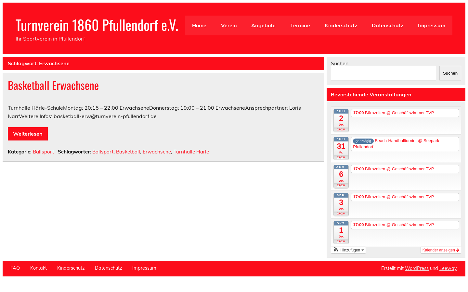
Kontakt (38, 268)
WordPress (417, 268)
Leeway (448, 268)
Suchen (339, 63)
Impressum (431, 25)
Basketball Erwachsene (53, 85)
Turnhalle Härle (191, 152)
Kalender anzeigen (440, 250)
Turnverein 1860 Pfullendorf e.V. (97, 24)
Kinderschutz (341, 25)
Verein (229, 25)
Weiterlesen (28, 133)
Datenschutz (387, 25)
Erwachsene (157, 152)
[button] (348, 250)
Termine (300, 25)
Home (199, 25)
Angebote (263, 25)
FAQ (15, 268)
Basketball (128, 152)
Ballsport (43, 152)
